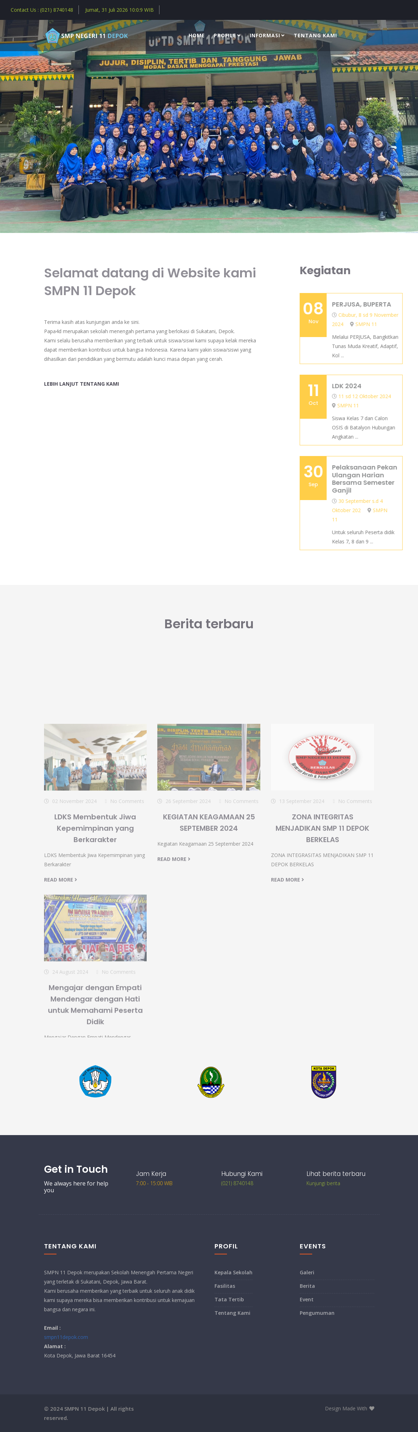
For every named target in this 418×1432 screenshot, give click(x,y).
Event (307, 1299)
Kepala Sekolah (234, 1272)
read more (60, 974)
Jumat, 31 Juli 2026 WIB (119, 9)
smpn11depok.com (66, 1337)
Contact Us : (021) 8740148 (42, 9)
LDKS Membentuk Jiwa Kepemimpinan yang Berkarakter (95, 923)
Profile (227, 35)
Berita (307, 1285)
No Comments (127, 896)
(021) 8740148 (237, 1183)
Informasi (267, 35)
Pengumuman (317, 1312)
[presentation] (26, 134)
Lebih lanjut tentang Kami (81, 383)
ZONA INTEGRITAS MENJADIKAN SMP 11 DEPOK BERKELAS (322, 923)
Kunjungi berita (323, 1183)
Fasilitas (225, 1285)
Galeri (307, 1272)
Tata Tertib (229, 1299)
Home (197, 35)
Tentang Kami (315, 35)
